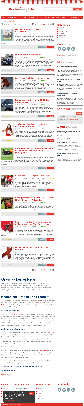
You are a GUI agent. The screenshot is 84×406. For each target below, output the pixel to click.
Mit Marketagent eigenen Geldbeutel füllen (24, 390)
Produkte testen (33, 17)
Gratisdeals (40, 395)
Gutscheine (65, 17)
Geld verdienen (44, 17)
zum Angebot (50, 46)
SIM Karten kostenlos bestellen (67, 66)
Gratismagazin (75, 17)
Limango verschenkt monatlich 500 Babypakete (30, 30)
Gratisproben (12, 17)
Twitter (64, 49)
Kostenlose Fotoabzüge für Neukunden (32, 176)
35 (48, 24)
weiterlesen (42, 46)
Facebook (59, 49)
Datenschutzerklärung (73, 119)
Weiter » (53, 24)
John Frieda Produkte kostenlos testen (32, 78)
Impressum (40, 390)
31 (39, 24)
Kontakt (39, 393)
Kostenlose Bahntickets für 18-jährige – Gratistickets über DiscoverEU (32, 101)
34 (46, 24)
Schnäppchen (56, 17)
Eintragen (41, 396)
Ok (31, 394)
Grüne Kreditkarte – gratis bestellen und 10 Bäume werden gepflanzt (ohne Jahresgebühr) (34, 150)
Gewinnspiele (22, 17)
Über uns (40, 388)
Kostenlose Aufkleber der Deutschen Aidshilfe (31, 248)
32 (42, 24)
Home (4, 17)
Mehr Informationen (10, 400)
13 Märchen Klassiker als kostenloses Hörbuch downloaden (31, 125)
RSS (68, 49)
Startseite (11, 21)
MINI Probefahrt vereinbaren (28, 55)
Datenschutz (40, 391)
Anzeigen (41, 398)
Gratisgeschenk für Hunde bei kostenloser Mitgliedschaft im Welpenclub (34, 199)
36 (51, 24)
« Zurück (33, 24)
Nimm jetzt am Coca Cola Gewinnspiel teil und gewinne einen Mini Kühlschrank (33, 223)
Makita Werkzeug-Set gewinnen (67, 142)
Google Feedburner (73, 49)
